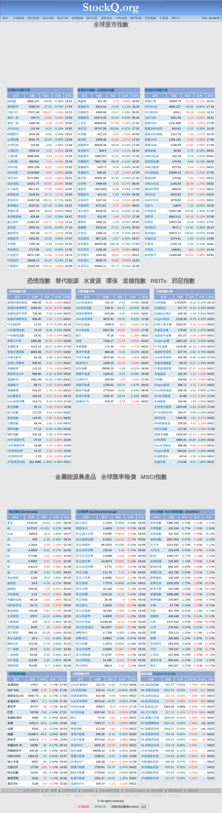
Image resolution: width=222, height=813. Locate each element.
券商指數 (81, 346)
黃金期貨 (13, 577)
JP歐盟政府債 (149, 761)
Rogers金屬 (161, 341)
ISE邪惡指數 (84, 308)
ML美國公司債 (150, 717)
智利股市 (150, 227)
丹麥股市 (83, 205)
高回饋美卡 (94, 795)
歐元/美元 (82, 523)
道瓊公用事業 (15, 363)
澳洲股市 (13, 106)
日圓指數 (13, 423)
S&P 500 (150, 117)
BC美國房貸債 (150, 728)
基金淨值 (48, 18)
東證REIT (82, 363)
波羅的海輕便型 (17, 319)
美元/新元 (82, 605)
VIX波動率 (13, 324)
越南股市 (13, 233)
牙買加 (149, 249)
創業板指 (13, 194)
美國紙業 (13, 368)
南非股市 (83, 244)
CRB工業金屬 (163, 324)
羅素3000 (151, 123)
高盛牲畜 (160, 462)
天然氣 (158, 379)
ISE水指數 (160, 429)
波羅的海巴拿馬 (17, 313)
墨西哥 (149, 216)
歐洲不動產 (83, 396)
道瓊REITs (82, 401)
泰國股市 (13, 238)
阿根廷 (149, 222)
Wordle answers (135, 790)
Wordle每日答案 (109, 790)
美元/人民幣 (83, 577)
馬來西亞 (13, 249)
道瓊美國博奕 (84, 313)
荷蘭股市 (83, 194)
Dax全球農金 (162, 445)
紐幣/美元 (82, 638)
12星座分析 (69, 790)
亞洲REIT (82, 379)
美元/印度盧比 (85, 627)
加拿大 (149, 205)
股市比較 (92, 18)
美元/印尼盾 (83, 621)
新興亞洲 (156, 572)
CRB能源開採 (163, 368)
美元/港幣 (82, 583)
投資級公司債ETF (132, 795)
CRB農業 (160, 439)
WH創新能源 (162, 423)
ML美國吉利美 (150, 745)
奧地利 (82, 139)
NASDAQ (151, 106)
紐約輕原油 (14, 605)
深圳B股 (12, 172)
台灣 (153, 627)
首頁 (5, 18)
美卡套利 (66, 795)
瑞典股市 (83, 156)
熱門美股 (136, 18)
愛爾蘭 (82, 227)
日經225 (12, 112)
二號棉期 (13, 654)
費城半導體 (152, 189)
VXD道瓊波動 (15, 330)
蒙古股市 (13, 222)
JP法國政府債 (149, 772)
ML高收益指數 (150, 684)
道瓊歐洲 (13, 346)
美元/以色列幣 (85, 566)
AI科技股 (121, 18)
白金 (10, 533)
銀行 (79, 335)
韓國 (153, 632)
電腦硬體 (13, 390)
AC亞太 (155, 550)
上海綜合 (13, 150)
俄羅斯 (82, 101)
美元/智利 (82, 665)
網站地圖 (157, 790)
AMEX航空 (14, 357)
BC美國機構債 (150, 723)
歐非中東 (156, 588)
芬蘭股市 (83, 161)
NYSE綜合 (151, 112)
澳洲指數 (156, 599)
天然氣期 (13, 594)
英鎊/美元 (82, 528)
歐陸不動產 (83, 390)
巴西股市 (150, 211)
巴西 (153, 621)
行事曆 (164, 18)
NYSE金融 (82, 330)
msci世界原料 (162, 357)
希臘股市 (83, 172)
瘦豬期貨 (13, 665)
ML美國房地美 (150, 739)
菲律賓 (11, 244)
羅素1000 (151, 139)
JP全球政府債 (149, 750)
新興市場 (156, 566)
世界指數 (156, 523)
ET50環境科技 (163, 412)
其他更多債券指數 (164, 673)
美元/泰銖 (82, 599)
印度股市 (13, 260)
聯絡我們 (193, 790)
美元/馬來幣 (83, 616)
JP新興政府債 (149, 756)
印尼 (153, 649)
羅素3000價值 (154, 134)
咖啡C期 (12, 643)
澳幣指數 (13, 429)
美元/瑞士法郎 (85, 533)
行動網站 (88, 790)
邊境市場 (156, 660)
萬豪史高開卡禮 (50, 795)
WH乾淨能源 (162, 396)
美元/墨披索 (83, 654)
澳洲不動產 (83, 352)
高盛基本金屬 (162, 335)
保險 (79, 341)
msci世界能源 (162, 390)
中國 (153, 605)
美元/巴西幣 (83, 649)
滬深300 (12, 178)
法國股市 (83, 112)
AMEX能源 (152, 167)
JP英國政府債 (149, 767)
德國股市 (83, 117)
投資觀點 (150, 18)
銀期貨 (11, 583)
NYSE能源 (151, 172)
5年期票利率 (15, 450)
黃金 (10, 523)
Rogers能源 (161, 385)
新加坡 (11, 227)
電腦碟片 (13, 385)
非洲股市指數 (106, 90)
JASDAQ (13, 128)
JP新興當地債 (16, 462)
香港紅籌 (13, 211)
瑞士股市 (83, 211)
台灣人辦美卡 (31, 790)
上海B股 (12, 161)
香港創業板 (14, 216)
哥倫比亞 (150, 238)
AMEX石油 (152, 183)
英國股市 (83, 106)
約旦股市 (83, 249)
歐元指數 (13, 412)
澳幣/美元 (82, 632)
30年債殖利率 (16, 439)
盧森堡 (82, 189)
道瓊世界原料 (162, 352)
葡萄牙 (82, 222)
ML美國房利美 (150, 734)
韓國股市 (13, 134)
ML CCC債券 (149, 712)
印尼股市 (13, 255)
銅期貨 (11, 588)
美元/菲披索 (83, 610)
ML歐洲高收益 (150, 701)
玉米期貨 (13, 616)
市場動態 (18, 18)
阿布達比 (83, 260)
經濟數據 (77, 18)
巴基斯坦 (13, 266)
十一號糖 (13, 649)
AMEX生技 (152, 200)
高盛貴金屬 (161, 330)
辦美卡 (176, 18)
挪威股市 (83, 167)
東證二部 (13, 123)
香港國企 (13, 205)
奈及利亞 (83, 266)
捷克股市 (83, 150)
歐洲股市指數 (86, 90)
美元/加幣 (82, 643)
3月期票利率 (15, 456)
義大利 (82, 178)
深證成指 (13, 183)
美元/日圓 (82, 572)
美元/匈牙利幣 (85, 550)
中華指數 (156, 528)
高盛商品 (160, 308)
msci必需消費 (15, 401)
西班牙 (82, 216)
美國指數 (156, 594)
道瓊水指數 (161, 434)
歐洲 (153, 555)
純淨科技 (160, 418)
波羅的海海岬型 (17, 308)
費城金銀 (150, 150)
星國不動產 (83, 373)
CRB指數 (160, 302)
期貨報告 (106, 18)
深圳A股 (12, 167)
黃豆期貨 (13, 632)
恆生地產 (81, 368)
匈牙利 (82, 128)
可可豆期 (13, 627)
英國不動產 (83, 385)
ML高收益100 (149, 706)
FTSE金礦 (160, 346)
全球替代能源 (162, 406)
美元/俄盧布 (83, 544)
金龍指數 (156, 533)
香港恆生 (13, 200)
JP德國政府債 (149, 778)
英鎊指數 (13, 418)
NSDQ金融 (83, 324)
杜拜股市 (83, 255)
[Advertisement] (111, 58)
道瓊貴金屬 (152, 161)
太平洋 (154, 544)
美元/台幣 (82, 588)
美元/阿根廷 (83, 660)
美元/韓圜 (82, 594)
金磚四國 (156, 561)
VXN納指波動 (15, 335)
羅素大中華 (14, 341)
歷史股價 (33, 18)
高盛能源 (160, 373)
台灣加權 (13, 139)
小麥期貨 (13, 621)
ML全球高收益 (150, 695)
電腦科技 (13, 379)
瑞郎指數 (13, 434)
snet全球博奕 (84, 319)
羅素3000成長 (154, 128)
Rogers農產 (161, 450)
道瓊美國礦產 (162, 363)
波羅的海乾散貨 (17, 302)
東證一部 (13, 117)
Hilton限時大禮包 (112, 795)
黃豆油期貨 (14, 638)
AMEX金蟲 (152, 156)
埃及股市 (83, 238)
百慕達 (149, 244)
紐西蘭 (11, 101)
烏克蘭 (82, 134)
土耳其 (82, 123)
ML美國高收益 (150, 690)
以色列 (82, 233)
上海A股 (12, 156)
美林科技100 (15, 373)
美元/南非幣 (83, 561)
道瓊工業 (150, 101)
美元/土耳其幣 (85, 555)
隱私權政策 (175, 790)
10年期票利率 (16, 445)
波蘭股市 (83, 145)
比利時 (82, 183)
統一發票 (51, 790)
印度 (153, 610)
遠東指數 (156, 539)
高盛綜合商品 (162, 313)
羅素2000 (151, 145)
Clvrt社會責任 (84, 302)
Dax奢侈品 (14, 396)
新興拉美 (156, 583)
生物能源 (160, 401)
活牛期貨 (13, 660)
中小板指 (13, 189)
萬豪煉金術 (80, 795)
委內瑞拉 (150, 233)
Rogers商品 (161, 319)
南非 (153, 665)
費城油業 (150, 178)
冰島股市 (83, 200)
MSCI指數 (156, 511)
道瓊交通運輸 (15, 352)
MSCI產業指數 (174, 511)
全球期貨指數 (17, 673)
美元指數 (13, 406)
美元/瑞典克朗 (85, 539)
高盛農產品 (161, 456)
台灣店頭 (13, 145)
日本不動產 (83, 357)
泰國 (153, 638)
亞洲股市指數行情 (18, 90)
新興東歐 (156, 577)
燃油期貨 (13, 610)
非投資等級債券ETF (155, 795)
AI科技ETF (174, 795)
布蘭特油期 (14, 599)
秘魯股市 (150, 255)
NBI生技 (150, 194)
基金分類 (62, 18)
